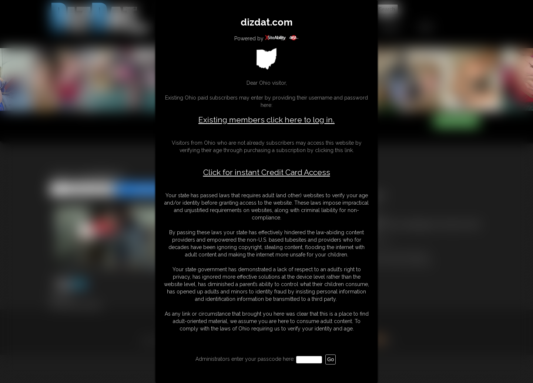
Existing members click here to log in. (266, 119)
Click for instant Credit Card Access (266, 172)
